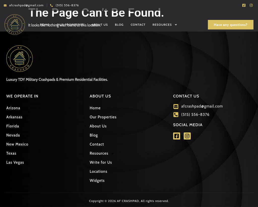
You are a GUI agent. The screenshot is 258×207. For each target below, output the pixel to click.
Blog (119, 24)
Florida (12, 126)
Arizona (13, 108)
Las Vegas (15, 162)
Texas (11, 153)
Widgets (97, 180)
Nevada (13, 135)
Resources (165, 24)
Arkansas (14, 117)
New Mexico (17, 144)
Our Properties (70, 24)
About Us (99, 24)
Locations (98, 171)
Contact (138, 24)
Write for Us (101, 162)
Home (45, 24)
